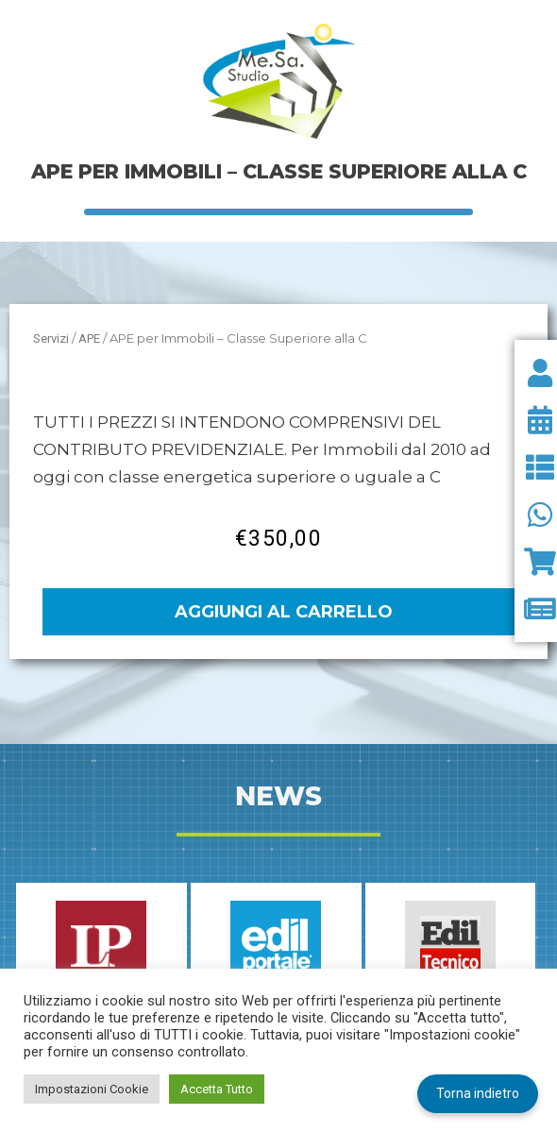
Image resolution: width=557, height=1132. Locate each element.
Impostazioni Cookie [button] (91, 1089)
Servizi (51, 338)
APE (89, 338)
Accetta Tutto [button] (216, 1089)
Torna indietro (477, 1093)
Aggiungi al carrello (284, 611)
